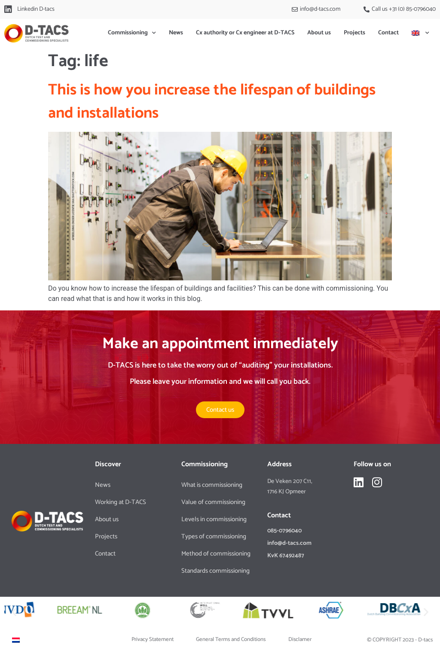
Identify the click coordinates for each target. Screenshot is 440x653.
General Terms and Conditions (231, 639)
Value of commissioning (213, 502)
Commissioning (132, 33)
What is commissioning (211, 485)
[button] (14, 611)
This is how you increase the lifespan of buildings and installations (212, 101)
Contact (388, 33)
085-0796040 (284, 531)
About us (319, 33)
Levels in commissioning (214, 519)
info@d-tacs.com (289, 543)
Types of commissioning (213, 536)
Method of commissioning (216, 553)
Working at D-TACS (120, 502)
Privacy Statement (152, 639)
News (176, 33)
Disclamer (300, 639)
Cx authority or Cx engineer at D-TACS (245, 33)
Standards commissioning (215, 570)
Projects (354, 33)
